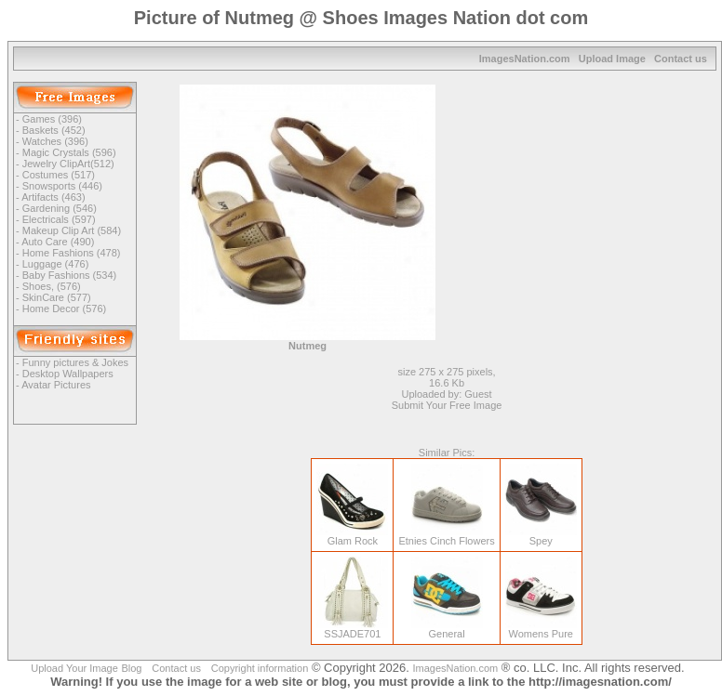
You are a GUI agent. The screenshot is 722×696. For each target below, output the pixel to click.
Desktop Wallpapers (68, 373)
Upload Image (612, 58)
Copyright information (260, 668)
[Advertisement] (595, 201)
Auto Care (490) (57, 241)
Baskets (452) (54, 130)
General (447, 629)
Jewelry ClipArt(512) (68, 163)
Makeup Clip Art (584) (71, 230)
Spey (541, 536)
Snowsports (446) (62, 185)
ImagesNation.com (524, 58)
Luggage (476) (55, 263)
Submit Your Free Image (447, 405)
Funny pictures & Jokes (75, 362)
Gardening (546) (59, 208)
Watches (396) (55, 141)
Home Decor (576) (64, 308)
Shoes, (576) (51, 286)
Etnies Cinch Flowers (446, 536)
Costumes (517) (58, 174)
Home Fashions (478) (71, 252)
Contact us (680, 58)
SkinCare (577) (56, 297)
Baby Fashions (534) (69, 275)
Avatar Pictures (55, 384)
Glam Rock (352, 536)
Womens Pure (541, 629)
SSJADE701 (352, 629)
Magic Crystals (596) (69, 152)
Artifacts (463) (53, 197)
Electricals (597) (59, 219)
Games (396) (52, 119)
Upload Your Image (74, 668)
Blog (131, 668)
